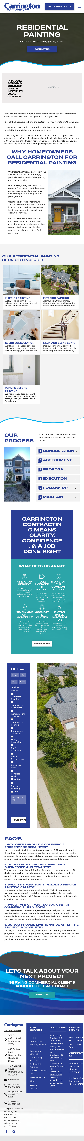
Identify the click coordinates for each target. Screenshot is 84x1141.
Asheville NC (56, 1035)
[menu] (79, 7)
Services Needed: (15, 689)
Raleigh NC (55, 1046)
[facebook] (6, 1131)
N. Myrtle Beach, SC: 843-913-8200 (15, 1094)
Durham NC (55, 1041)
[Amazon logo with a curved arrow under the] (39, 82)
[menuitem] (38, 1038)
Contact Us (13, 1080)
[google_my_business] (13, 1131)
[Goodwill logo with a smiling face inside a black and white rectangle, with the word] (66, 82)
